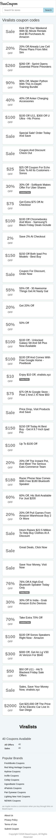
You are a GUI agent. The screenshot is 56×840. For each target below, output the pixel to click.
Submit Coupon (11, 829)
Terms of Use (10, 824)
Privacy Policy (10, 820)
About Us (8, 815)
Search (48, 10)
